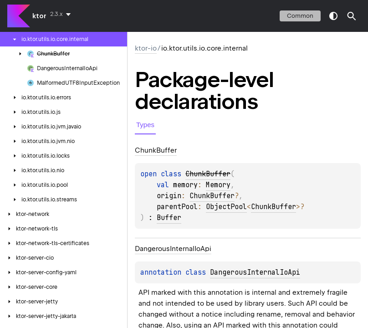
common (300, 15)
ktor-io (146, 48)
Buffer (169, 217)
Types (145, 124)
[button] (351, 16)
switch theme (333, 16)
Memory (218, 185)
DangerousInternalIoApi (255, 272)
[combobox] (62, 14)
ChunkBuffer (212, 195)
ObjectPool (226, 206)
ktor (39, 16)
